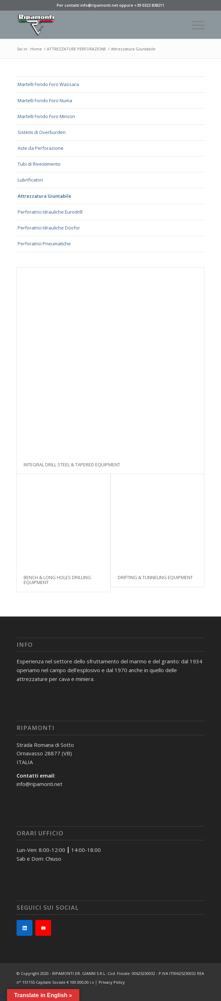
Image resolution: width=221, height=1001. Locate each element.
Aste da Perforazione (40, 148)
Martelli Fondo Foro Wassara (48, 84)
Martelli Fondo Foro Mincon (46, 116)
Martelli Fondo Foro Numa (45, 100)
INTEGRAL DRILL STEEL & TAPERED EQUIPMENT (72, 464)
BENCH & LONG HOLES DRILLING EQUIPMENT (57, 579)
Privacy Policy (112, 982)
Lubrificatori (30, 180)
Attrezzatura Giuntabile (44, 196)
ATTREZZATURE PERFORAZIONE (76, 48)
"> (2, 996)
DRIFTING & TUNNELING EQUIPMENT (155, 577)
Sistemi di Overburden (42, 132)
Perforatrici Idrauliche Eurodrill (50, 212)
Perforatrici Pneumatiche (44, 243)
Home (36, 48)
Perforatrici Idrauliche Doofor (49, 228)
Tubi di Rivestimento (39, 164)
